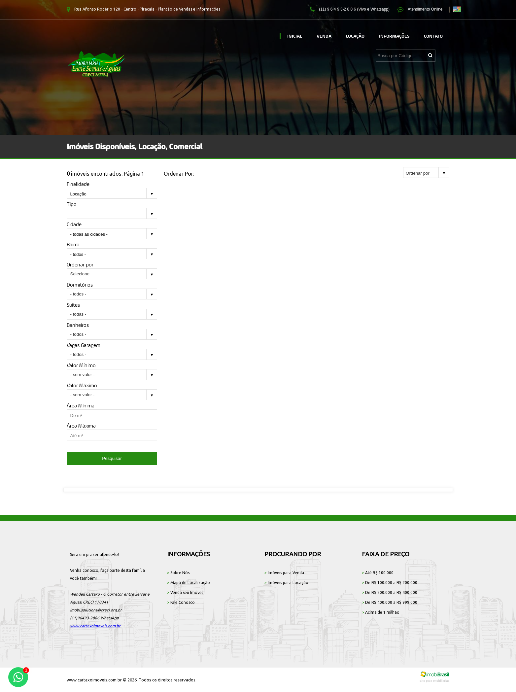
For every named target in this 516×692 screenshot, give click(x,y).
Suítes (73, 305)
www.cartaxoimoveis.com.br (95, 626)
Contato (433, 36)
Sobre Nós (178, 573)
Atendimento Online (419, 10)
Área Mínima (80, 405)
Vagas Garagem (83, 345)
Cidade (74, 224)
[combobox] (112, 194)
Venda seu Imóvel (185, 592)
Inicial (294, 36)
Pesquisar (111, 458)
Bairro (73, 244)
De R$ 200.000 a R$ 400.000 (389, 592)
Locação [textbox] (78, 193)
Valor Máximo (82, 385)
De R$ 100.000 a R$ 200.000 (389, 582)
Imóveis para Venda (284, 573)
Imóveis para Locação (286, 582)
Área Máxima (81, 426)
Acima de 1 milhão (380, 612)
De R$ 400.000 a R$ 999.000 (389, 602)
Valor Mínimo (81, 365)
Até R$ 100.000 (378, 573)
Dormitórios (80, 285)
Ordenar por (80, 264)
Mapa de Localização (188, 582)
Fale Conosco (181, 602)
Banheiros (78, 325)
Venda (324, 36)
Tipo (72, 204)
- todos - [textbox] (78, 254)
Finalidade (78, 184)
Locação (355, 36)
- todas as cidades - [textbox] (89, 234)
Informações (394, 36)
